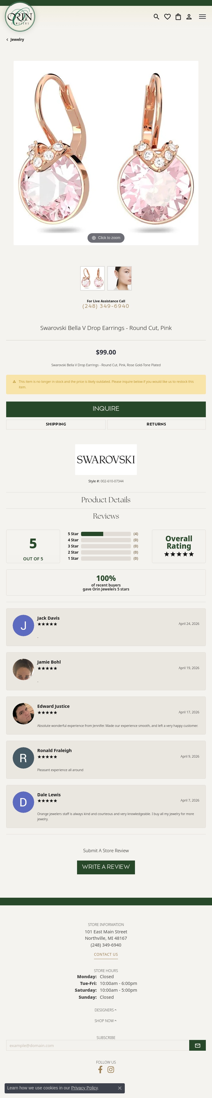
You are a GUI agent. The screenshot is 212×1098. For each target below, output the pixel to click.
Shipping (56, 424)
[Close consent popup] (120, 1088)
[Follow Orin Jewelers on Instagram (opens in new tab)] (111, 1069)
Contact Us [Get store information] (106, 954)
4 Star (73, 540)
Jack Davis (48, 618)
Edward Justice (53, 706)
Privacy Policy (84, 1087)
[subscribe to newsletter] (197, 1045)
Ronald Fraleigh (54, 750)
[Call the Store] (106, 945)
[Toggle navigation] (202, 16)
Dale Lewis (49, 795)
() (135, 533)
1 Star (73, 558)
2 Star (73, 552)
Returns (156, 424)
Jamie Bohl (49, 662)
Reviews (106, 516)
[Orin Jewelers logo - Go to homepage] (20, 16)
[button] (157, 16)
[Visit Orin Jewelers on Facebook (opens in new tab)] (100, 1069)
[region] (106, 160)
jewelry (17, 39)
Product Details (106, 500)
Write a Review (106, 867)
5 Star (73, 533)
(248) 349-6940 (106, 306)
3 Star (73, 546)
